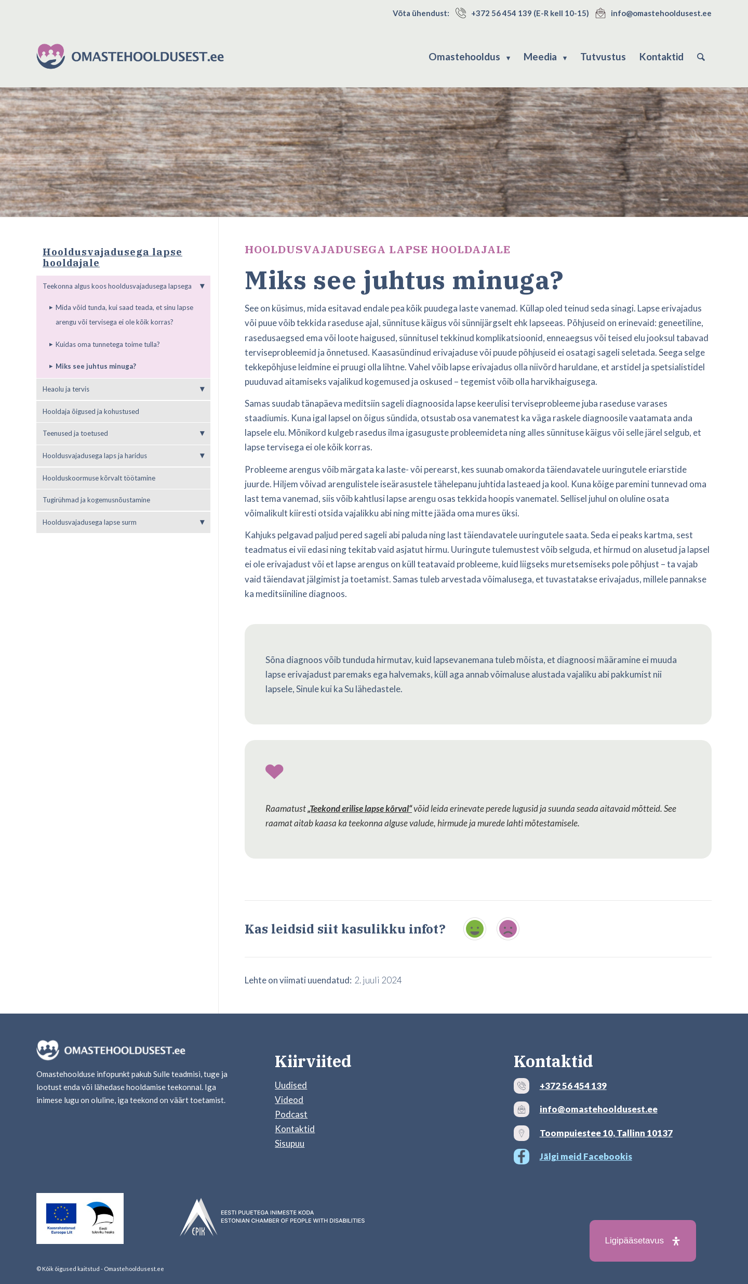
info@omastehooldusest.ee (661, 13)
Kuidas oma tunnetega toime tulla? (108, 344)
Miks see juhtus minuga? (96, 366)
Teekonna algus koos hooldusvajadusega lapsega (117, 286)
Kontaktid (295, 1128)
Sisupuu (289, 1143)
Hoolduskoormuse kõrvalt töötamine (99, 478)
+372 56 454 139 (573, 1085)
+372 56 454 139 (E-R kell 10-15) (530, 13)
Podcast (291, 1114)
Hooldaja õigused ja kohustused (91, 411)
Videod (289, 1099)
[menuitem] (469, 57)
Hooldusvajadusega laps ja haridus (95, 455)
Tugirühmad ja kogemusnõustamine (96, 500)
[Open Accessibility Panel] (643, 1241)
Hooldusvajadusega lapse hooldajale (112, 257)
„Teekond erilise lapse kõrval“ (360, 808)
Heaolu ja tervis (66, 389)
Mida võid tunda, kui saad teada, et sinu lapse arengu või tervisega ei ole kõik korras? (124, 314)
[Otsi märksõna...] (701, 57)
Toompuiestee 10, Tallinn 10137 (606, 1132)
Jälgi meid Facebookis (586, 1156)
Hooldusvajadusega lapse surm (90, 522)
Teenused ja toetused (75, 433)
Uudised (291, 1085)
